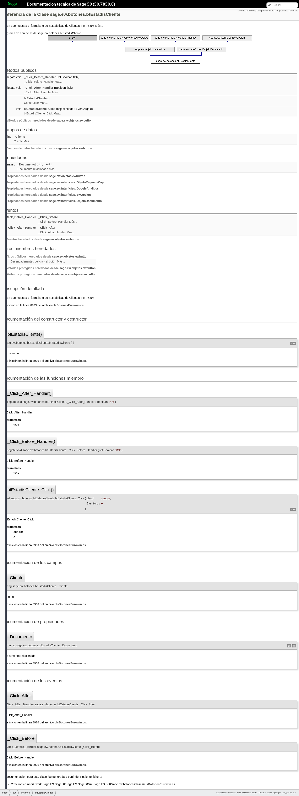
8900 (36, 663)
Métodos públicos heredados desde (48, 120)
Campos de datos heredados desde (48, 148)
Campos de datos (265, 10)
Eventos (294, 10)
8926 (36, 765)
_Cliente (19, 136)
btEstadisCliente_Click (39, 109)
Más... (99, 25)
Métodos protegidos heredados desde (50, 268)
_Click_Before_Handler (40, 77)
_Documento (26, 164)
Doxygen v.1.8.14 (289, 793)
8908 (36, 604)
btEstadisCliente (35, 98)
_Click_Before (48, 217)
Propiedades (282, 10)
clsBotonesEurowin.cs (68, 305)
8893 (33, 305)
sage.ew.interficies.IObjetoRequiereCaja (76, 182)
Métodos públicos (246, 10)
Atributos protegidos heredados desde (50, 274)
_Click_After (46, 227)
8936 (36, 360)
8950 (36, 545)
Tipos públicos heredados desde (46, 256)
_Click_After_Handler (38, 87)
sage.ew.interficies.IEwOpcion (70, 194)
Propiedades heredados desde (44, 176)
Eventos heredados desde (41, 239)
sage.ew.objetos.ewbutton (74, 120)
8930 (36, 722)
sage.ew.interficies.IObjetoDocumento (75, 201)
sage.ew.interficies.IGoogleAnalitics (74, 188)
